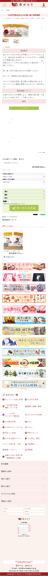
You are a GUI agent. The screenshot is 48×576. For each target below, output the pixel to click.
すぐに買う (24, 108)
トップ (3, 18)
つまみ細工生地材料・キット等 (11, 406)
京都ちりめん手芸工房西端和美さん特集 (14, 456)
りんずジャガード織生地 (12, 414)
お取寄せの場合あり (8, 173)
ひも (29, 422)
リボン (30, 427)
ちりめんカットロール (14, 427)
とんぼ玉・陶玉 (33, 438)
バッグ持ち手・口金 (13, 444)
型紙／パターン (11, 450)
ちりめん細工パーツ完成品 (19, 18)
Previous (6, 27)
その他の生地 (10, 422)
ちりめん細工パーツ (9, 18)
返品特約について (9, 220)
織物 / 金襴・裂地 (34, 406)
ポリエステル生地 (34, 415)
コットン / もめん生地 (14, 399)
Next (41, 27)
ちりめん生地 (32, 399)
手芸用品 (30, 444)
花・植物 (26, 18)
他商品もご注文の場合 (9, 179)
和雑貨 (30, 450)
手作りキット (32, 433)
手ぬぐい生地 (10, 433)
